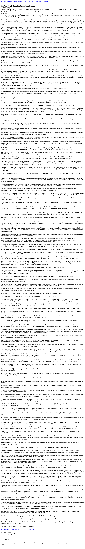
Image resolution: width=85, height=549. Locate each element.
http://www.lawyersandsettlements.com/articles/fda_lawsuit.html (18, 529)
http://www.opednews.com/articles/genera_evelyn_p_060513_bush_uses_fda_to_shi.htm (24, 1)
